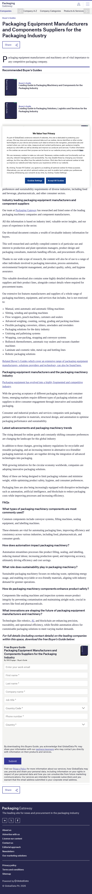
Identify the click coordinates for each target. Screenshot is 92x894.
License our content (12, 838)
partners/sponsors (45, 749)
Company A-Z (30, 11)
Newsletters (8, 851)
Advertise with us (11, 834)
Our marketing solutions (14, 855)
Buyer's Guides (9, 18)
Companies (5, 11)
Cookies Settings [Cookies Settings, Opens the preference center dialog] (34, 181)
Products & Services (74, 11)
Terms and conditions (13, 869)
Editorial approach (11, 847)
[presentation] (26, 736)
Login (78, 4)
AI (32, 620)
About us (6, 830)
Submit (13, 761)
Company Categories (50, 11)
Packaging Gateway (25, 210)
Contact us (7, 842)
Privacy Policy (19, 768)
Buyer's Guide (25, 83)
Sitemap (6, 873)
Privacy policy (9, 865)
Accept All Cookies (56, 181)
